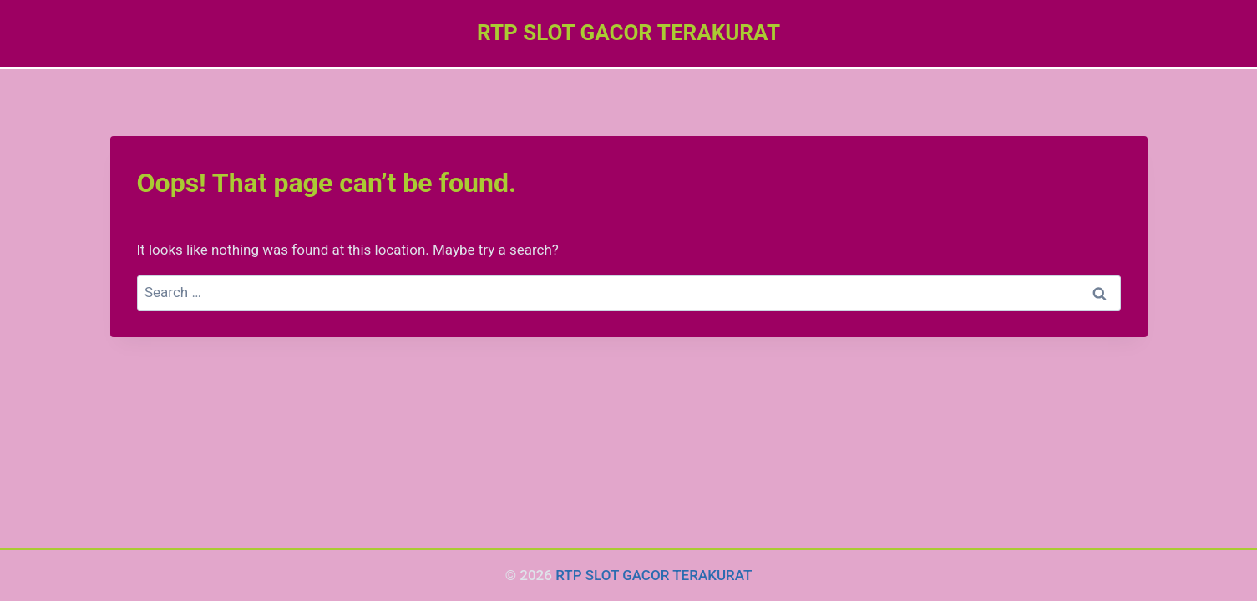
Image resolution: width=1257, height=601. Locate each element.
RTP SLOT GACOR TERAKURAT (653, 575)
